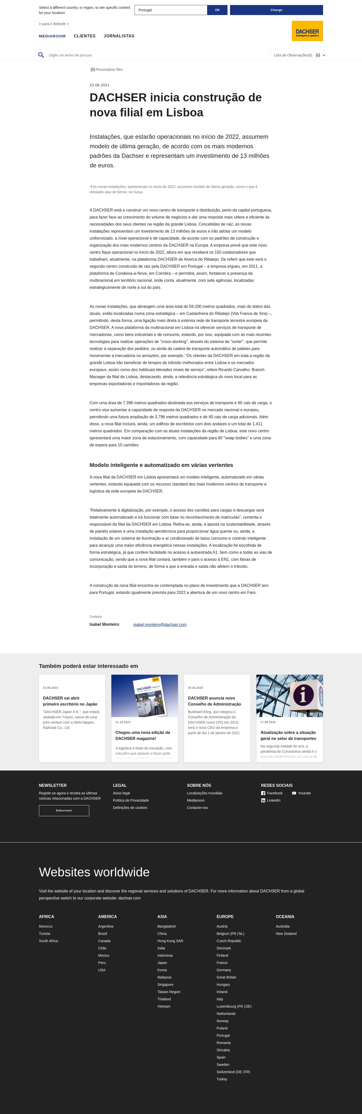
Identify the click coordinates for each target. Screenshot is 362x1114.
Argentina (105, 926)
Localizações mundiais (204, 793)
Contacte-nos (197, 808)
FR (234, 934)
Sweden (223, 1065)
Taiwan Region (168, 992)
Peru (102, 963)
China (162, 934)
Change (276, 10)
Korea (162, 970)
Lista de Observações (293, 55)
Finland (222, 955)
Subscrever (64, 810)
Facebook (272, 793)
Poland (222, 1028)
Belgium (223, 934)
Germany (224, 970)
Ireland (222, 992)
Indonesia (165, 955)
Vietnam (163, 1006)
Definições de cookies (130, 808)
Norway (223, 1021)
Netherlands (226, 1014)
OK (217, 10)
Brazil (102, 934)
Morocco (46, 926)
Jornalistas (120, 36)
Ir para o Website (54, 24)
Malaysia (164, 977)
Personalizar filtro (106, 69)
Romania (224, 1043)
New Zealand (286, 934)
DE (247, 1006)
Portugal (223, 1035)
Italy (220, 999)
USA (102, 970)
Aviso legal (121, 793)
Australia (282, 926)
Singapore (165, 985)
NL (241, 934)
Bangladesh (166, 926)
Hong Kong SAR (170, 941)
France (222, 963)
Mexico (103, 955)
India (161, 948)
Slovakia (223, 1050)
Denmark (224, 948)
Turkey (222, 1079)
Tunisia (44, 934)
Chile (102, 948)
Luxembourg (226, 1006)
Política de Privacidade (131, 800)
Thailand (164, 999)
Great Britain (227, 977)
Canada (104, 941)
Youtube (301, 793)
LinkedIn (271, 800)
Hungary (223, 985)
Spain (221, 1057)
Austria (222, 926)
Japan (162, 963)
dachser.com (129, 898)
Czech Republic (229, 941)
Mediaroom (53, 36)
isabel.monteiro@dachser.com (160, 624)
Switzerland (226, 1072)
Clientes (86, 36)
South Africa (48, 941)
